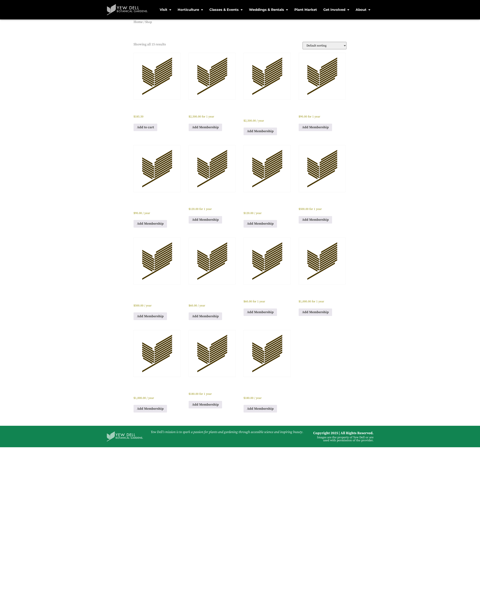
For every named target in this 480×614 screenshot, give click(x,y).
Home (138, 22)
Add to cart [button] (145, 127)
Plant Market (305, 10)
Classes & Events (226, 9)
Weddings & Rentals (268, 9)
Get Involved (336, 9)
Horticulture (190, 9)
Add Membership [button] (205, 127)
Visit (165, 9)
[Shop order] (324, 45)
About (363, 9)
